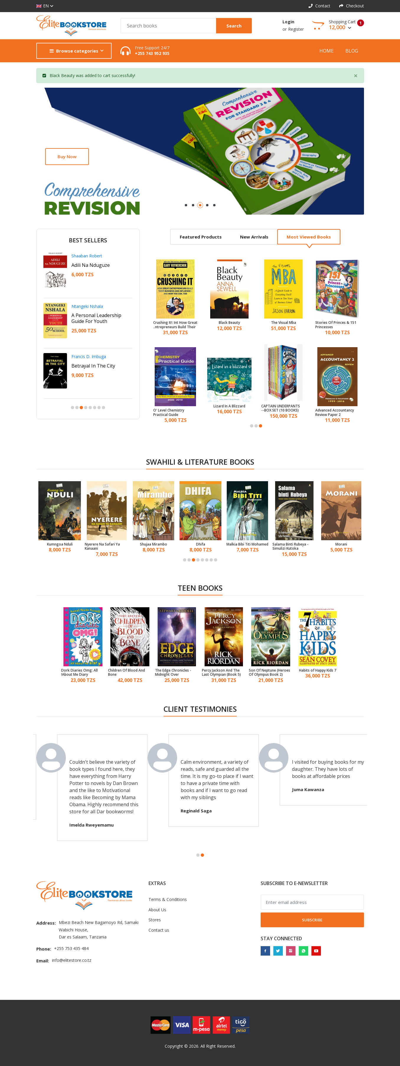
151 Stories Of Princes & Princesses (335, 325)
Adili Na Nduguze (90, 265)
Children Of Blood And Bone (126, 672)
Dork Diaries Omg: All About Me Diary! (79, 672)
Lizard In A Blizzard (229, 406)
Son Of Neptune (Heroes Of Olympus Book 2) (269, 672)
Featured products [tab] (201, 237)
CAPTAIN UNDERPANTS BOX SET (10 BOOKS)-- (280, 408)
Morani (341, 544)
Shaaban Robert (86, 256)
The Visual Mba (283, 323)
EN (42, 6)
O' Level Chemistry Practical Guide (168, 412)
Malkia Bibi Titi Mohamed (247, 544)
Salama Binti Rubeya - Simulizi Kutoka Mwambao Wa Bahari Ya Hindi (292, 546)
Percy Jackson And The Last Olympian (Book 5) (221, 672)
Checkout (351, 6)
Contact (319, 6)
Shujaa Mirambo (153, 544)
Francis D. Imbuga (88, 356)
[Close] (356, 75)
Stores (154, 920)
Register (296, 29)
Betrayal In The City (93, 366)
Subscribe (312, 920)
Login (288, 22)
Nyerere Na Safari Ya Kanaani (102, 546)
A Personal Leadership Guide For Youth (96, 318)
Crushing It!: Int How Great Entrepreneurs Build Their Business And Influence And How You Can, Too (175, 325)
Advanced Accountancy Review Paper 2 (334, 412)
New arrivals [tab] (254, 237)
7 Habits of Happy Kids (317, 670)
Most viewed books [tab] (309, 237)
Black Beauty (62, 75)
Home (326, 51)
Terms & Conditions (167, 899)
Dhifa (200, 544)
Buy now (67, 156)
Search (233, 26)
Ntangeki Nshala (87, 306)
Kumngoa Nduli (60, 544)
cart (106, 75)
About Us (157, 909)
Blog (351, 51)
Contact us (158, 930)
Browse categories (74, 51)
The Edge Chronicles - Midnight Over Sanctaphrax (173, 672)
